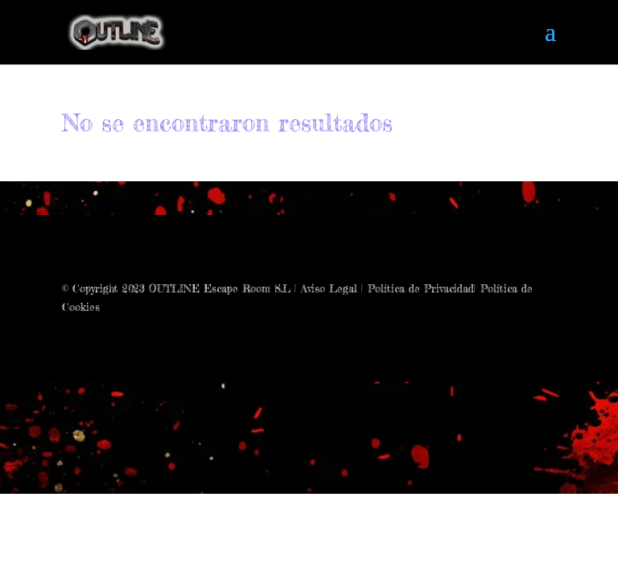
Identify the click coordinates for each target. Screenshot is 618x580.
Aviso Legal (329, 288)
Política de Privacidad (421, 288)
